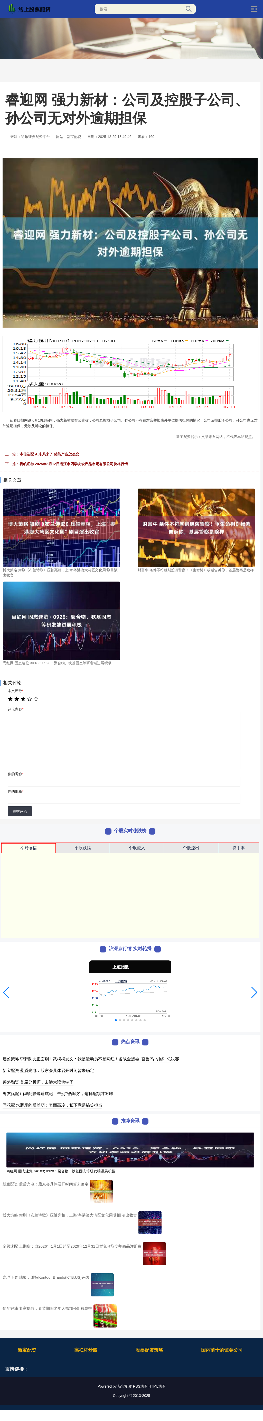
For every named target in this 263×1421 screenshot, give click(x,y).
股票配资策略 (149, 1350)
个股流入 (137, 848)
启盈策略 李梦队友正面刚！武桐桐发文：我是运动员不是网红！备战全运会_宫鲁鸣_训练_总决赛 (91, 1059)
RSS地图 (140, 1386)
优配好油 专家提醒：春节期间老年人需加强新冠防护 (47, 1308)
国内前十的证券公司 (222, 1350)
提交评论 (20, 811)
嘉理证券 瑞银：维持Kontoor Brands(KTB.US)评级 (46, 1277)
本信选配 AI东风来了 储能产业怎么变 (49, 454)
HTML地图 (156, 1386)
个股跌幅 (82, 848)
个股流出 (191, 848)
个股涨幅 (28, 848)
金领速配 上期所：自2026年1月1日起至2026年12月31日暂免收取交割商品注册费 (72, 1246)
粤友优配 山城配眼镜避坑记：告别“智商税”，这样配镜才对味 (58, 1093)
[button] (6, 992)
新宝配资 (27, 1350)
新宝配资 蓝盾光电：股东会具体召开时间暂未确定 (48, 1070)
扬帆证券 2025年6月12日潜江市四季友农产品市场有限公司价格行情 (74, 464)
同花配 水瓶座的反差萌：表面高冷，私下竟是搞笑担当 (52, 1105)
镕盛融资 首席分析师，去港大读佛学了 (38, 1082)
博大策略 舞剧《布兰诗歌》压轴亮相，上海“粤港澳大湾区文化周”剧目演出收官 (70, 1215)
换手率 (238, 848)
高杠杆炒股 (85, 1350)
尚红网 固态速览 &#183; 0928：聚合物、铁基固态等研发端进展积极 (60, 1171)
